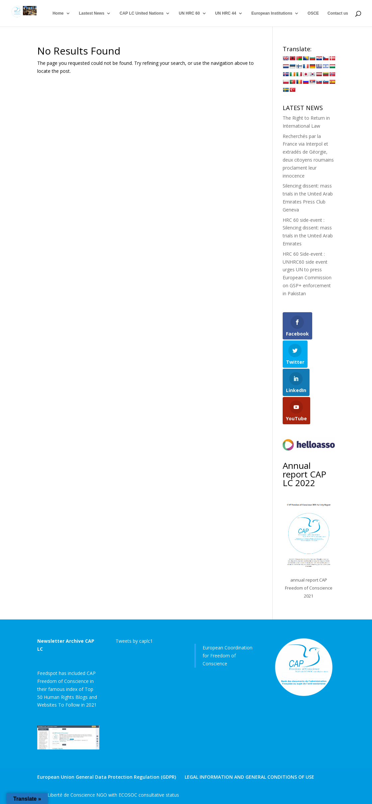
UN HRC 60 (189, 13)
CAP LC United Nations (141, 13)
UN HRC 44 (225, 13)
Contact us (337, 13)
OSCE (313, 13)
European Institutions (271, 13)
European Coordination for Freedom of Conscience (227, 655)
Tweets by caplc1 (134, 641)
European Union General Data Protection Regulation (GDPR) (106, 777)
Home (57, 13)
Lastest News (91, 13)
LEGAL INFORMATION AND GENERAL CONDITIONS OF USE (249, 777)
